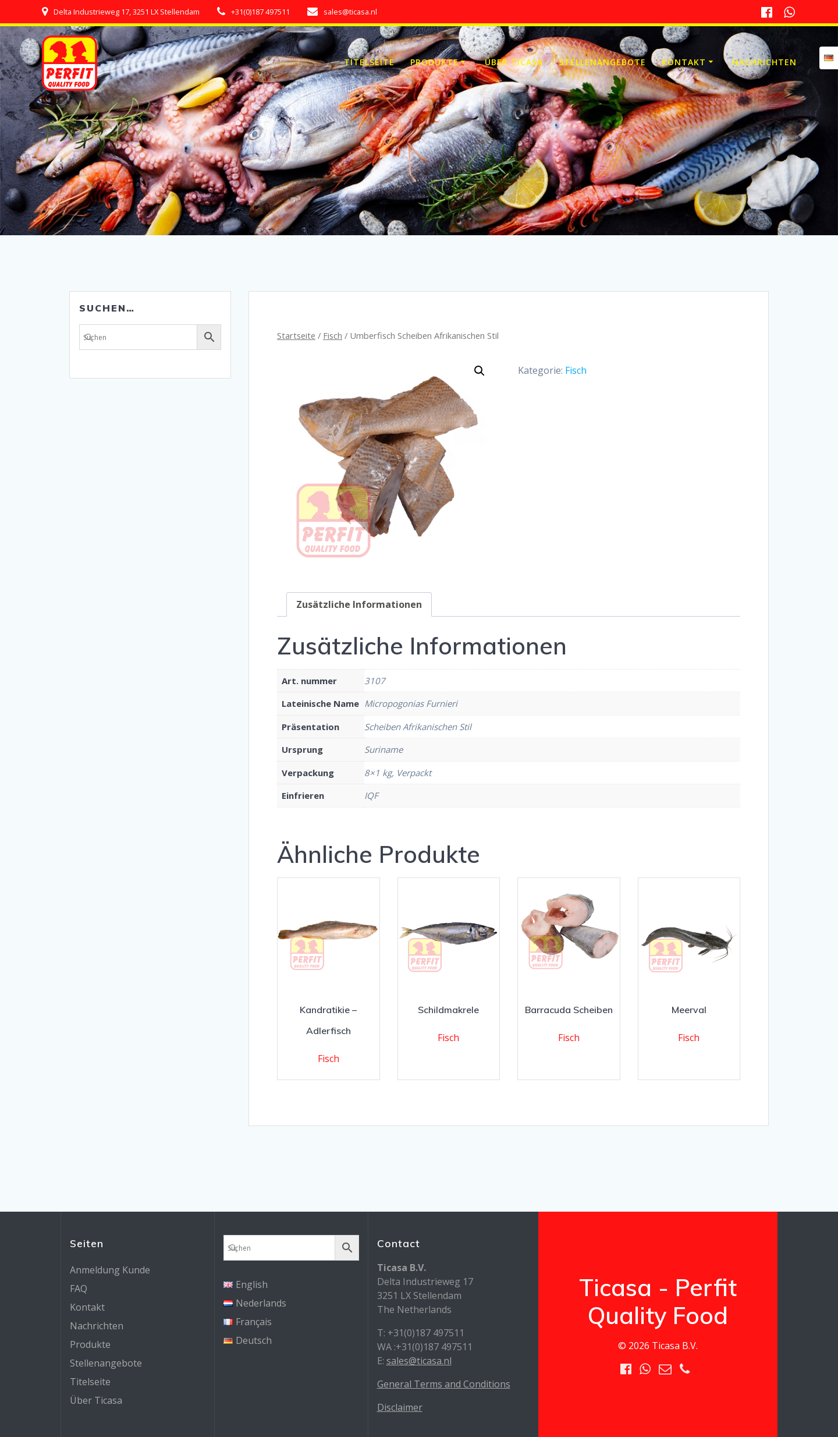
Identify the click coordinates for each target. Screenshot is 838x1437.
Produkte (434, 62)
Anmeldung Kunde (110, 1269)
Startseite (296, 335)
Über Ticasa (514, 62)
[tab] (359, 604)
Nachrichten (764, 62)
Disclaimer (399, 1407)
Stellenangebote (602, 62)
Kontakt (684, 62)
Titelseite (369, 62)
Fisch (332, 335)
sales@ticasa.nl (419, 1360)
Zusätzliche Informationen (359, 604)
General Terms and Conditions (443, 1384)
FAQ (78, 1288)
